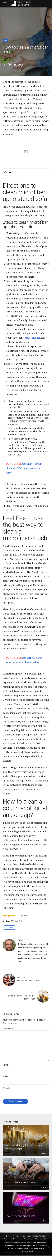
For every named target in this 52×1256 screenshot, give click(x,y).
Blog (5, 40)
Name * (6, 1065)
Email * (6, 1077)
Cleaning (9, 928)
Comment (8, 1029)
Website (6, 1089)
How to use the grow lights (20, 1216)
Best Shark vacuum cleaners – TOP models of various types (24, 468)
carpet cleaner (32, 337)
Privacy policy (27, 1252)
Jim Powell (43, 1154)
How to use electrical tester (20, 1183)
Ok (20, 1252)
